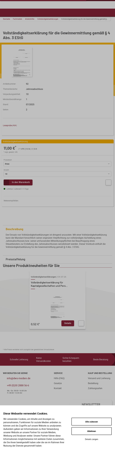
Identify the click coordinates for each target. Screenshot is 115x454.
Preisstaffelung (58, 259)
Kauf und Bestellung (100, 373)
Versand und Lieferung (99, 378)
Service (58, 373)
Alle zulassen (91, 421)
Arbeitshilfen (29, 19)
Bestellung (93, 383)
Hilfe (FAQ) (59, 378)
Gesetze (58, 383)
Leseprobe (10, 125)
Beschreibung (58, 229)
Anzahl (6, 170)
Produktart (8, 160)
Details (67, 323)
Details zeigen (91, 439)
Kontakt (58, 388)
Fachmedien (17, 19)
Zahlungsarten (95, 388)
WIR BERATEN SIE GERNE (15, 373)
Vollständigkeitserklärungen (47, 19)
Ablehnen (91, 431)
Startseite (6, 19)
